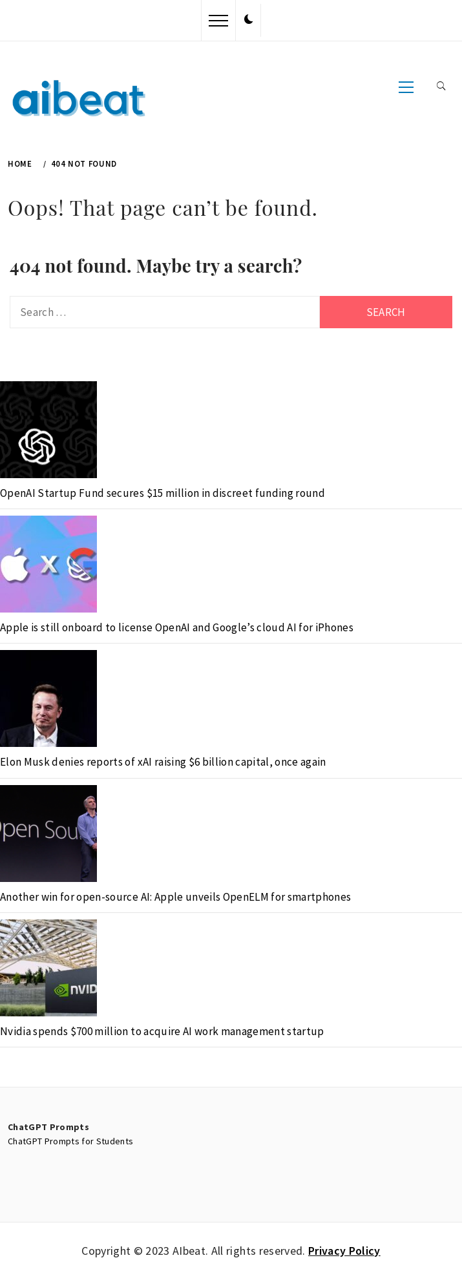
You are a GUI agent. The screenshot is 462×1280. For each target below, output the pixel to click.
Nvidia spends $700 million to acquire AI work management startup (162, 1031)
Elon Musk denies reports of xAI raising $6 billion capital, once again (163, 762)
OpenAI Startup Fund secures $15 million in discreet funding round (162, 493)
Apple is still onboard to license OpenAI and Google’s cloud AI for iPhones (176, 627)
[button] (248, 20)
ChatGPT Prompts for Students (71, 1141)
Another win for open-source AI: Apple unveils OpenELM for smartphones (175, 897)
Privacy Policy (344, 1250)
